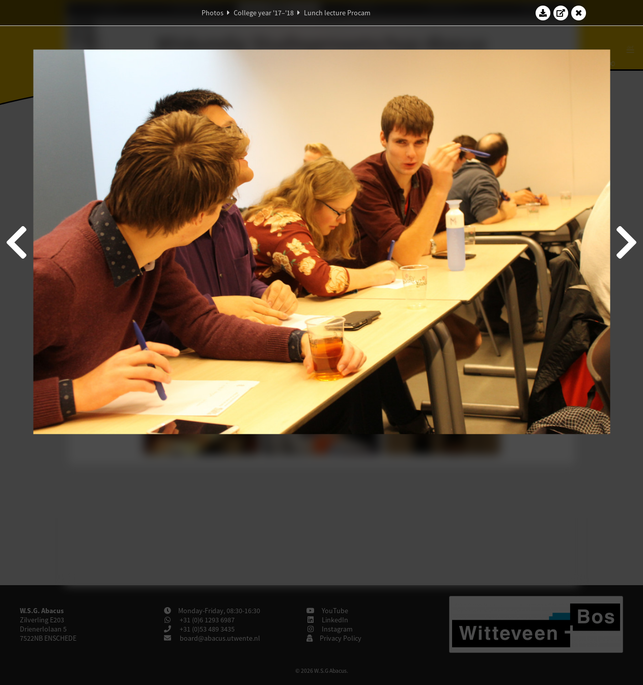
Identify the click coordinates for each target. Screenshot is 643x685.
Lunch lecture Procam (337, 12)
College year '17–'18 (264, 12)
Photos (212, 12)
